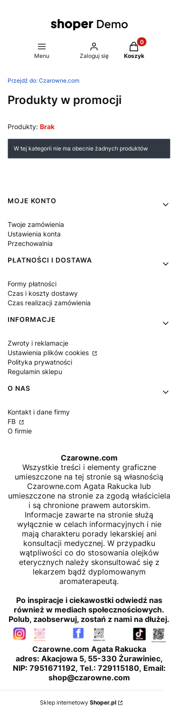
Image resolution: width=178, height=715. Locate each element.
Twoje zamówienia (36, 224)
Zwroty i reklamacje (38, 343)
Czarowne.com (43, 80)
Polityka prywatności (40, 362)
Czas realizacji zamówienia (49, 303)
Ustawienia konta (34, 234)
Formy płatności (32, 284)
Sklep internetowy (78, 702)
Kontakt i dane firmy (39, 412)
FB (13, 421)
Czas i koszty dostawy (43, 293)
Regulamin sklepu (35, 371)
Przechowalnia (30, 243)
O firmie (20, 431)
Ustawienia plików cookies (49, 352)
